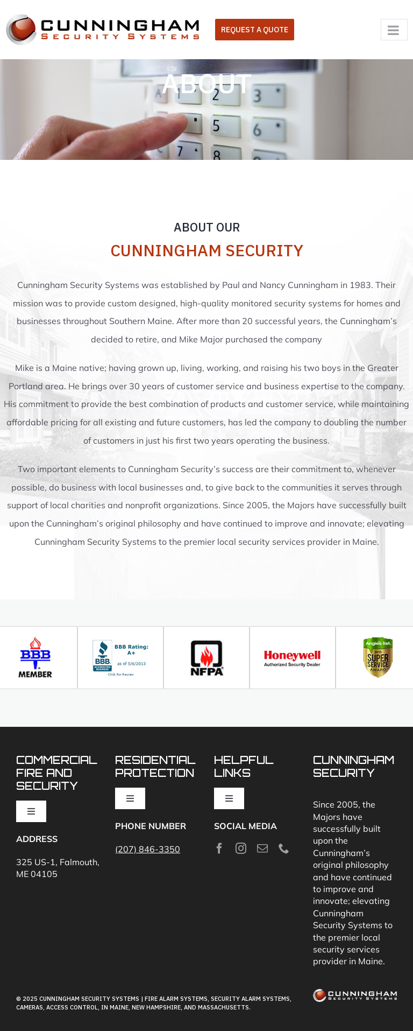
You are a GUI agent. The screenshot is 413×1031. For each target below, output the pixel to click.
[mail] (262, 848)
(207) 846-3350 (147, 849)
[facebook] (219, 848)
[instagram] (241, 848)
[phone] (284, 848)
